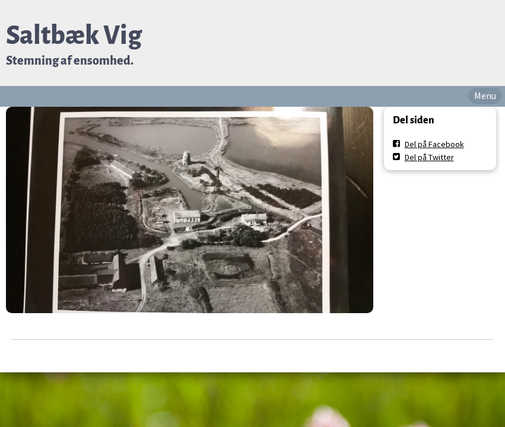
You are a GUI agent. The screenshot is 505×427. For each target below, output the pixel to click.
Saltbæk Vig (74, 35)
